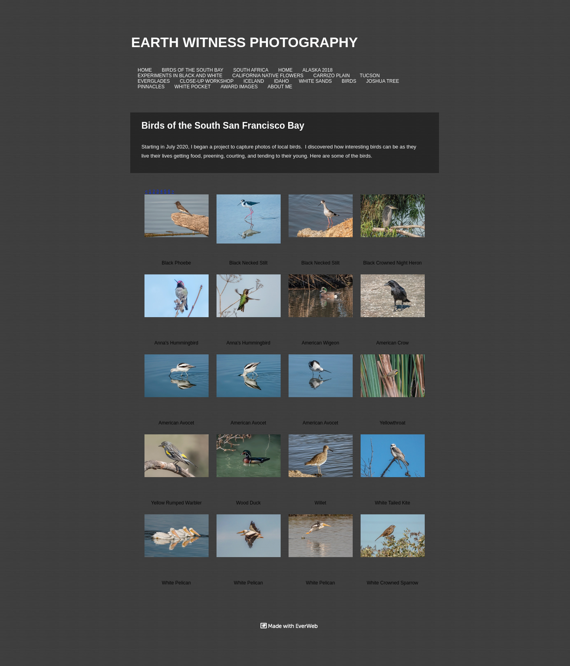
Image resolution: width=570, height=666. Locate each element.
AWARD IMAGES (239, 86)
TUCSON (370, 75)
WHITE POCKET (193, 86)
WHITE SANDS (315, 81)
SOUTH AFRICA (250, 70)
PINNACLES (151, 86)
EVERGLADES (154, 81)
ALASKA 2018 (317, 70)
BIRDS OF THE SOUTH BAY (193, 70)
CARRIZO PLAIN (332, 75)
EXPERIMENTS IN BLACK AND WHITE (180, 75)
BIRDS (349, 81)
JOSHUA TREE (382, 81)
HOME (145, 70)
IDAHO (281, 81)
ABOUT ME (280, 86)
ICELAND (253, 81)
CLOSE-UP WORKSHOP (207, 81)
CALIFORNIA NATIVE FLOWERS (268, 75)
